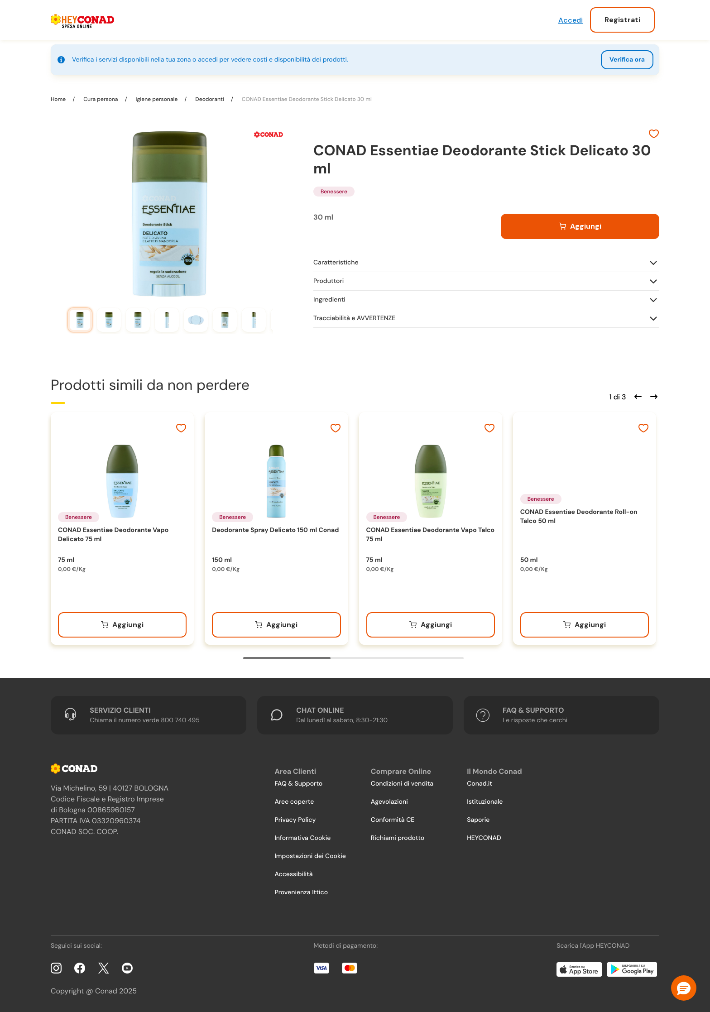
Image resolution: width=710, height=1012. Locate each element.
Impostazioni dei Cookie (310, 856)
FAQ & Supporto (298, 784)
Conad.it (479, 784)
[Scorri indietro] (636, 395)
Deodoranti (209, 99)
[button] (683, 988)
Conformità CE (392, 820)
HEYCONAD (484, 838)
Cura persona (100, 99)
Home (59, 99)
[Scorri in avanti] (652, 395)
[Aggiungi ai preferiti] (653, 135)
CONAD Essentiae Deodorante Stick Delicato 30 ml (306, 99)
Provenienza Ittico (301, 892)
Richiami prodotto (397, 838)
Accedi (570, 20)
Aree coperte (294, 802)
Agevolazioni (389, 802)
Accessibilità (293, 874)
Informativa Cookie (302, 838)
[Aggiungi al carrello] (580, 226)
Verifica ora (627, 60)
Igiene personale (156, 99)
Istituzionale (485, 802)
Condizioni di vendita (402, 784)
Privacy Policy (295, 820)
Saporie (478, 820)
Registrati (622, 19)
